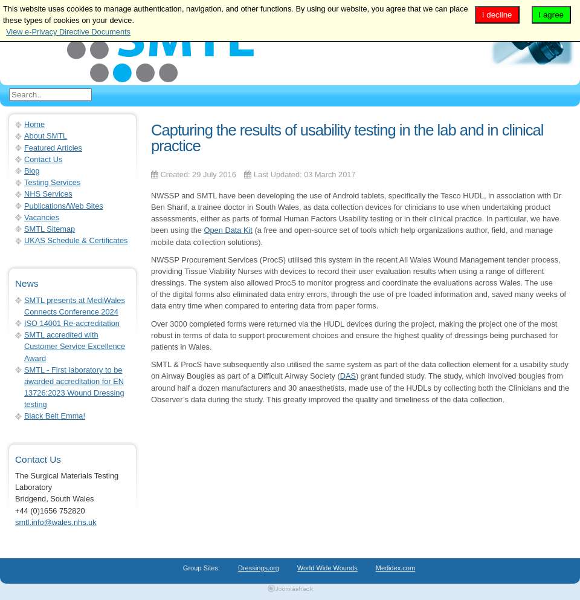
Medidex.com (395, 568)
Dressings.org (258, 568)
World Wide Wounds (327, 568)
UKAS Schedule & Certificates (75, 240)
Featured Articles (53, 147)
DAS (348, 375)
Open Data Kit (228, 230)
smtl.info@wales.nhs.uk (56, 522)
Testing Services (52, 182)
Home (34, 124)
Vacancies (41, 217)
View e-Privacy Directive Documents (68, 31)
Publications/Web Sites (63, 205)
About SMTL (45, 135)
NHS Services (48, 193)
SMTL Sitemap (49, 228)
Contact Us (43, 159)
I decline (497, 14)
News (26, 283)
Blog (32, 170)
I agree (551, 14)
